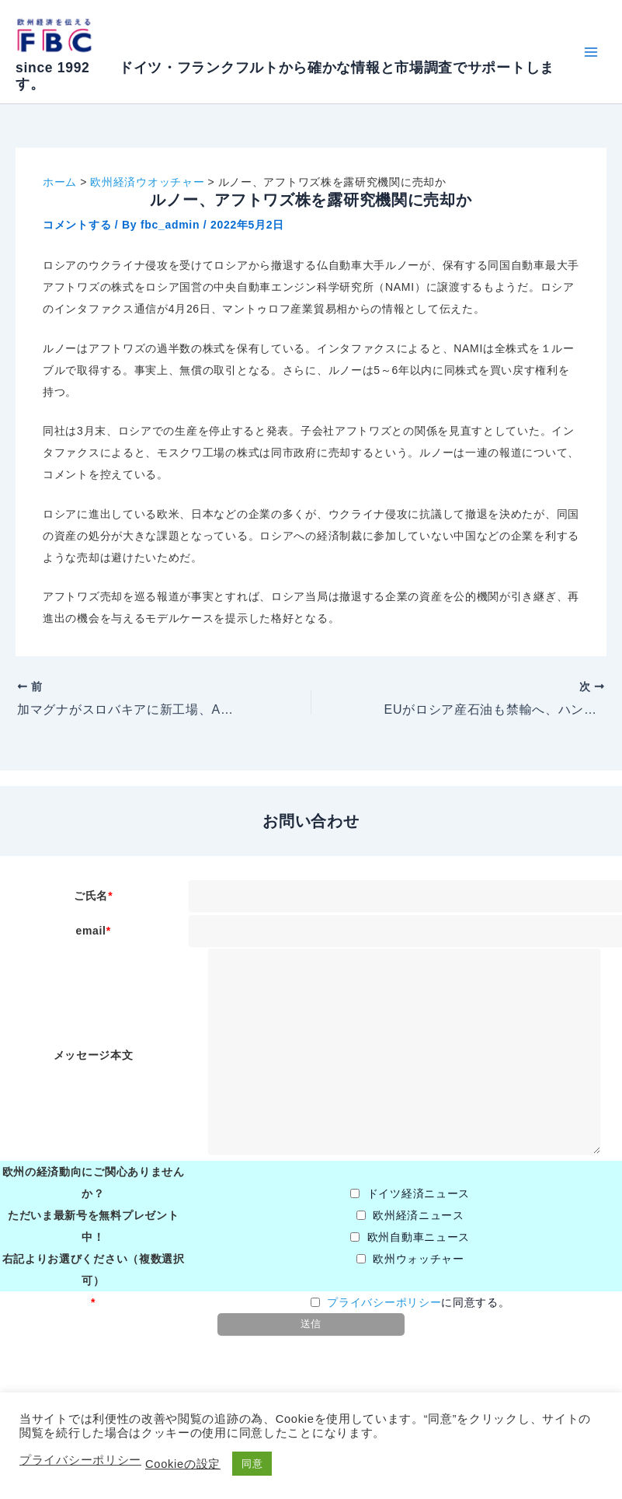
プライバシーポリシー (384, 1302)
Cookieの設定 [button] (183, 1464)
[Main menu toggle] (590, 52)
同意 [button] (252, 1463)
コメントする (77, 224)
